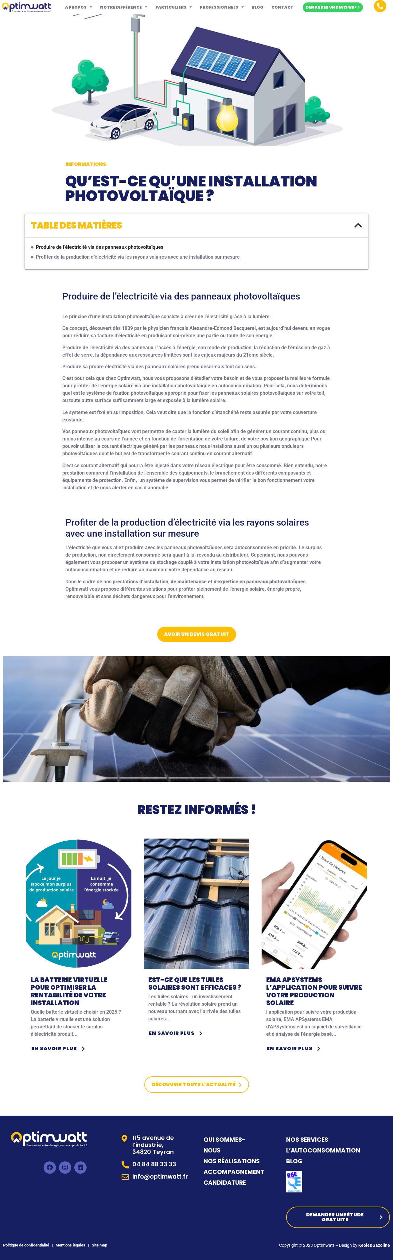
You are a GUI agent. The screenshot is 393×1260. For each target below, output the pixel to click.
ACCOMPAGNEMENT (234, 1172)
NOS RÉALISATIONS (232, 1161)
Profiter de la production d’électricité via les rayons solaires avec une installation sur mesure (138, 257)
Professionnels (222, 7)
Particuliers (173, 7)
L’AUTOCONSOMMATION (323, 1150)
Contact (282, 7)
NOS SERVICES (307, 1140)
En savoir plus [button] (59, 1048)
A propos (78, 7)
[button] (358, 225)
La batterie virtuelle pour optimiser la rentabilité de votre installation (69, 991)
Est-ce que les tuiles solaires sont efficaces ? (194, 983)
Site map (100, 1245)
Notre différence (123, 7)
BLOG (294, 1161)
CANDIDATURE (225, 1183)
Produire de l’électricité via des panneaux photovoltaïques (99, 247)
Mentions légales (70, 1245)
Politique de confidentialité (26, 1245)
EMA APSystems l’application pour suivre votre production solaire (314, 991)
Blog (257, 7)
